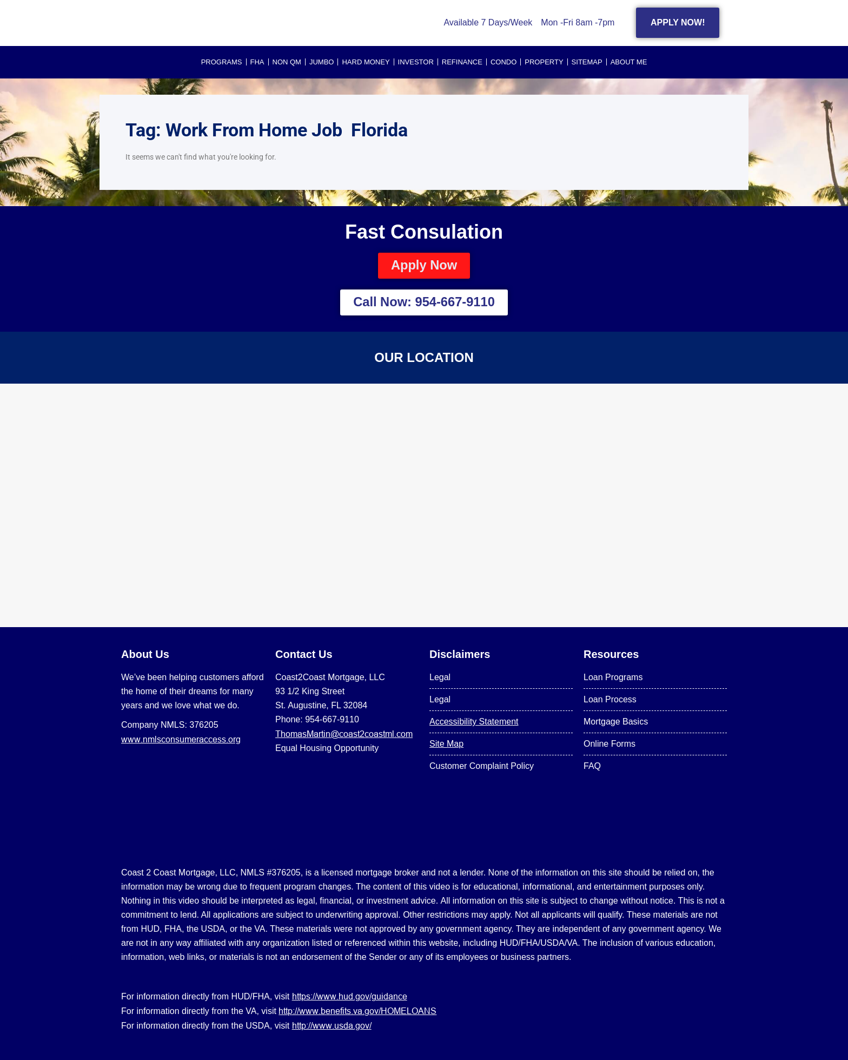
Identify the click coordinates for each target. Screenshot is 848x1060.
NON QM (287, 62)
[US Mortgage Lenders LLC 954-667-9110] (424, 505)
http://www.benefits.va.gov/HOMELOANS (357, 1011)
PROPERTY (544, 62)
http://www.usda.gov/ (332, 1025)
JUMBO (321, 62)
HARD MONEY (365, 62)
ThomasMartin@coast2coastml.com (344, 734)
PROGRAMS (221, 62)
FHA (257, 62)
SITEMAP (587, 62)
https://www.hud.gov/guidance (349, 996)
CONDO (503, 62)
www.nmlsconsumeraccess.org (181, 739)
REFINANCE (462, 62)
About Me (629, 62)
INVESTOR (416, 62)
